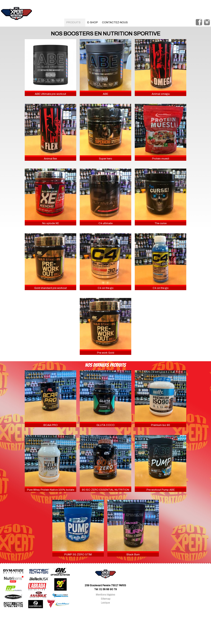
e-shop (92, 22)
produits (74, 22)
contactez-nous (115, 22)
